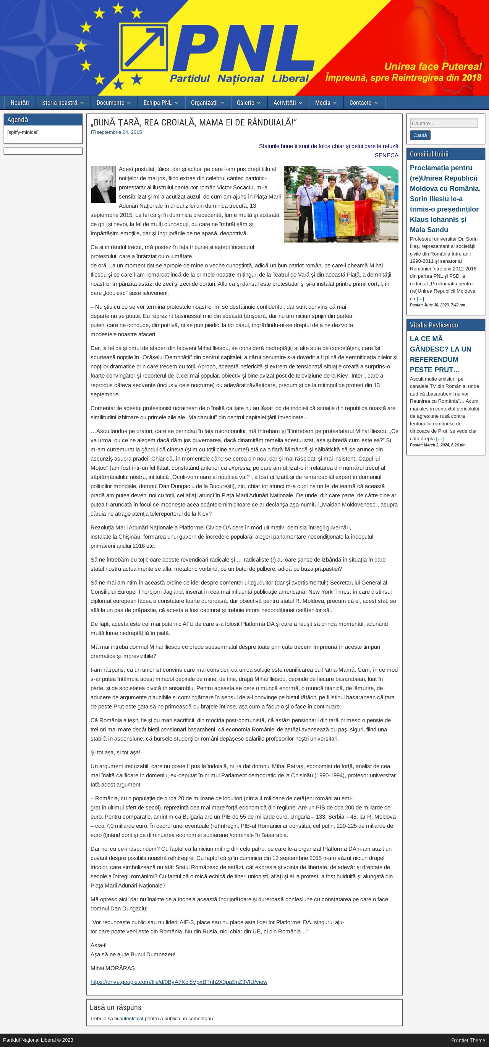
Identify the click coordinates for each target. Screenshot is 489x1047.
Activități (285, 102)
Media (322, 102)
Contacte (361, 102)
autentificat (131, 1018)
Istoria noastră (59, 102)
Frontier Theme (468, 1040)
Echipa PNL (158, 102)
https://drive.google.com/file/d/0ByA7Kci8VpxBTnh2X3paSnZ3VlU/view (179, 982)
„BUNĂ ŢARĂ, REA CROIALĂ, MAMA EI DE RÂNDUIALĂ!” (194, 122)
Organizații (204, 102)
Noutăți (20, 102)
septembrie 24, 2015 (119, 132)
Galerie (245, 102)
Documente (111, 102)
